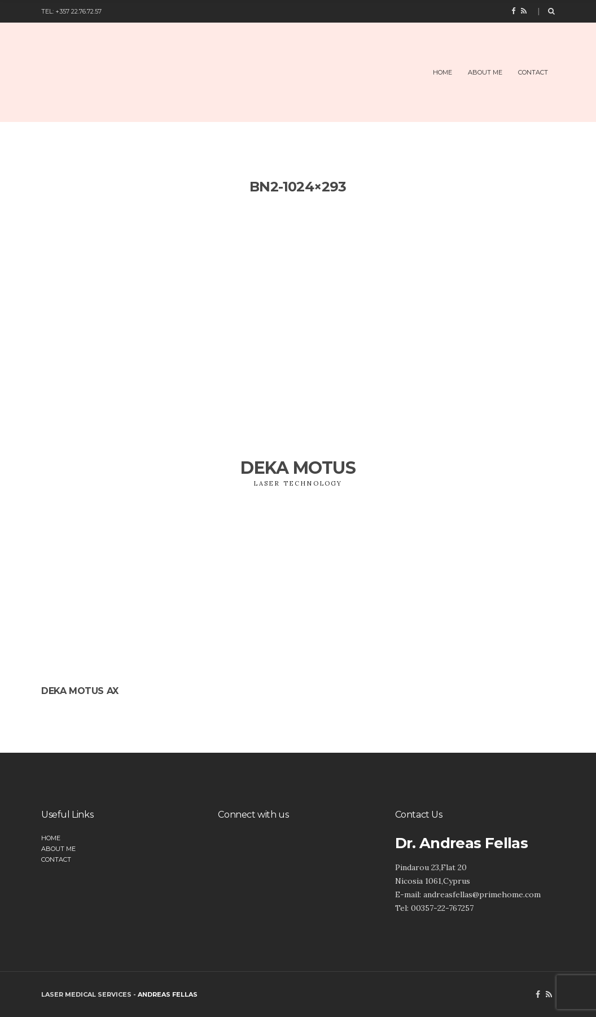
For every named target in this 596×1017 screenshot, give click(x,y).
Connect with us (253, 814)
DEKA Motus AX (80, 691)
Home (442, 72)
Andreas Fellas (168, 994)
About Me (485, 72)
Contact (533, 72)
